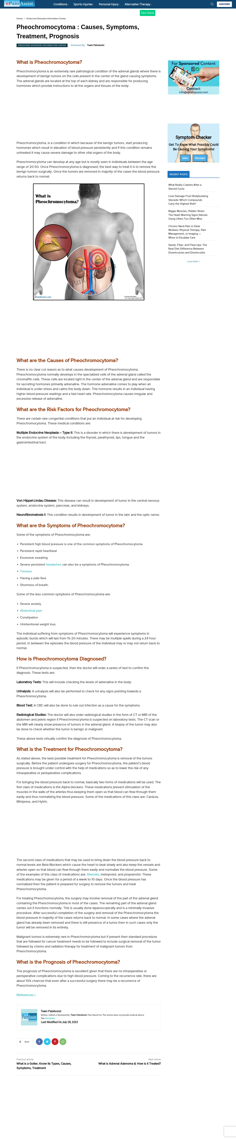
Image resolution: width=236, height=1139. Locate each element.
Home (20, 19)
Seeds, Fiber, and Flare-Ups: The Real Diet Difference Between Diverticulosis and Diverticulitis (187, 249)
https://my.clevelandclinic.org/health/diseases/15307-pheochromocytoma (113, 1028)
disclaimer (50, 1051)
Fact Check (147, 12)
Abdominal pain (31, 610)
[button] (212, 3)
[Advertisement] (89, 115)
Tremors (26, 571)
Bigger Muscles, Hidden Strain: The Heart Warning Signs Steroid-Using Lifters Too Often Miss (188, 215)
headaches (53, 564)
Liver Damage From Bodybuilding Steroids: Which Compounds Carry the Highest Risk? (188, 200)
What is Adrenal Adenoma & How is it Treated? (129, 1097)
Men (185, 158)
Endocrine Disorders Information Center (46, 19)
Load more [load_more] (193, 261)
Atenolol (93, 874)
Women (200, 158)
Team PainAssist (95, 45)
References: (26, 995)
